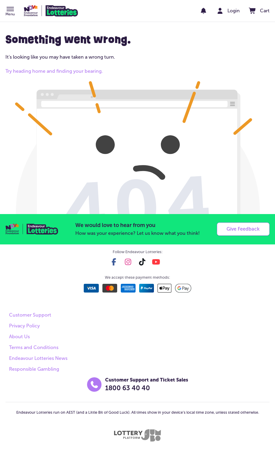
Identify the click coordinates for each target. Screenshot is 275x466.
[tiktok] (142, 261)
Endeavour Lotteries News (38, 358)
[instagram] (128, 261)
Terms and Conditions (33, 347)
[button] (10, 12)
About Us (19, 336)
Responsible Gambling (34, 369)
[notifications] (203, 11)
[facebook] (113, 261)
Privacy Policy (24, 326)
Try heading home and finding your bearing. (54, 71)
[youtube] (156, 261)
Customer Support (30, 315)
